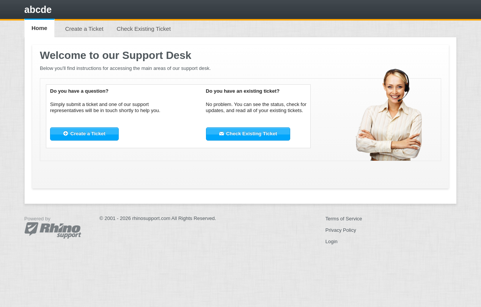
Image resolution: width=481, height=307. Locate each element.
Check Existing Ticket (144, 28)
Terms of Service (343, 219)
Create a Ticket (84, 28)
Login (331, 241)
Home (39, 28)
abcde (38, 9)
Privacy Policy (340, 230)
